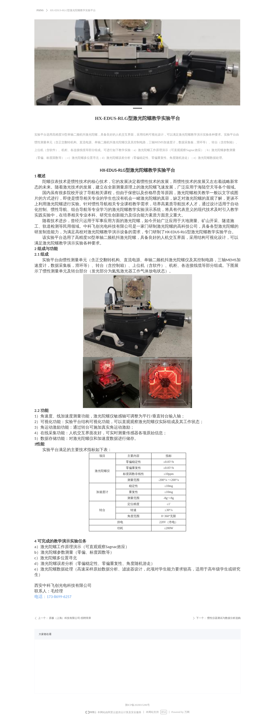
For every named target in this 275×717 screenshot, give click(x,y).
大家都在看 (45, 634)
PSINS (40, 10)
